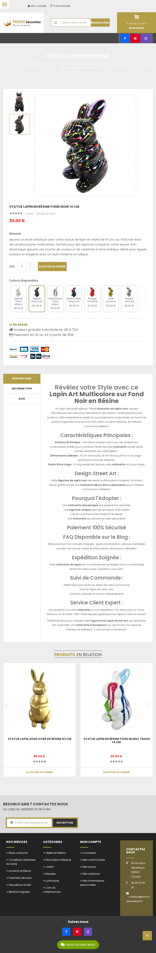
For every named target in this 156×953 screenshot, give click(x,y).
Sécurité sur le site (20, 885)
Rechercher (100, 23)
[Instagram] (146, 38)
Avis (21, 399)
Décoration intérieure (58, 860)
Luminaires (52, 880)
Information (22, 388)
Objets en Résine (56, 853)
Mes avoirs (89, 867)
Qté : (12, 266)
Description (21, 378)
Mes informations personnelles (92, 883)
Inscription (64, 822)
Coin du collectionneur (52, 890)
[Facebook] (125, 38)
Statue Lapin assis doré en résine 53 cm (39, 739)
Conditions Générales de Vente (21, 862)
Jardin (50, 867)
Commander (60, 6)
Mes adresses (91, 873)
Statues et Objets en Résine (37, 64)
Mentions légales (19, 892)
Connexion (89, 853)
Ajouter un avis (46, 213)
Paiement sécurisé (20, 878)
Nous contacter (18, 853)
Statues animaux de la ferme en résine (82, 64)
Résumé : (16, 234)
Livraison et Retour (20, 871)
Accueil (11, 64)
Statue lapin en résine (124, 64)
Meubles (51, 873)
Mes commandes (94, 860)
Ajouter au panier (52, 266)
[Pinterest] (135, 38)
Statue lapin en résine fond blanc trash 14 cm (116, 740)
